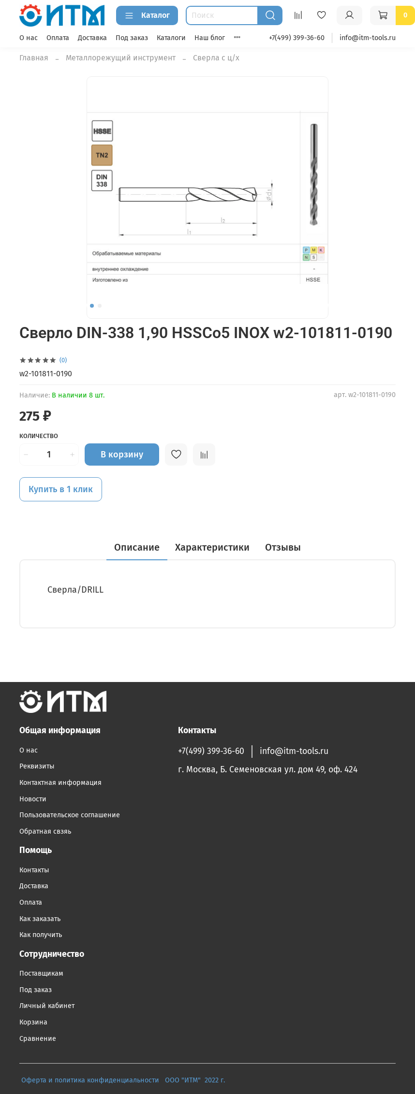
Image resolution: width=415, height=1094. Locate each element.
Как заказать (39, 919)
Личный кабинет (46, 1006)
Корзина (33, 1022)
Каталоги (171, 38)
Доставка (92, 38)
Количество (38, 436)
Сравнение (37, 1039)
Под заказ (132, 38)
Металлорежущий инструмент (121, 57)
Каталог (147, 15)
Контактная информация (60, 783)
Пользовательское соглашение (69, 815)
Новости (32, 799)
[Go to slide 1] (92, 306)
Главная (33, 57)
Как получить (40, 935)
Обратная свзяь (45, 831)
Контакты (34, 870)
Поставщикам (41, 973)
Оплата (57, 38)
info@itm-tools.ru (368, 38)
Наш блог (209, 38)
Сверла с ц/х (216, 57)
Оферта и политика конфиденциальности (90, 1080)
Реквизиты (37, 766)
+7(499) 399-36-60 (297, 38)
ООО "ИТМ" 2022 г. (196, 1080)
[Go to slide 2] (100, 306)
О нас (28, 38)
